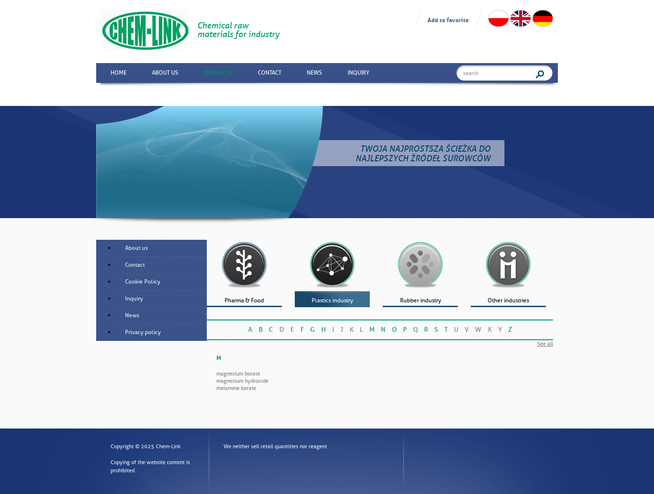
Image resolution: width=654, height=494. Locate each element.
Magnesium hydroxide (242, 380)
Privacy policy (143, 332)
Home (118, 73)
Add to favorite (448, 19)
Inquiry (358, 73)
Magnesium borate (238, 373)
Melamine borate (236, 388)
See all (545, 343)
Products (218, 73)
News (314, 73)
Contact (269, 73)
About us (165, 73)
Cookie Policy (142, 282)
